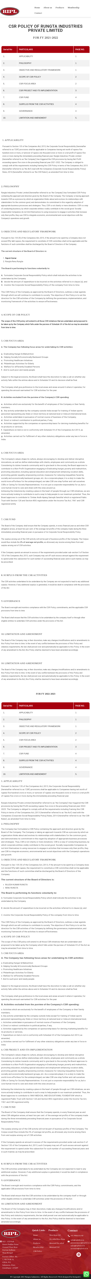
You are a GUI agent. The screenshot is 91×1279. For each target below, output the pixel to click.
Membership (73, 7)
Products (60, 7)
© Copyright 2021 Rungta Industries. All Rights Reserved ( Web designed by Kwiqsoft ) (45, 1276)
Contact (38, 13)
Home (37, 7)
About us (47, 7)
